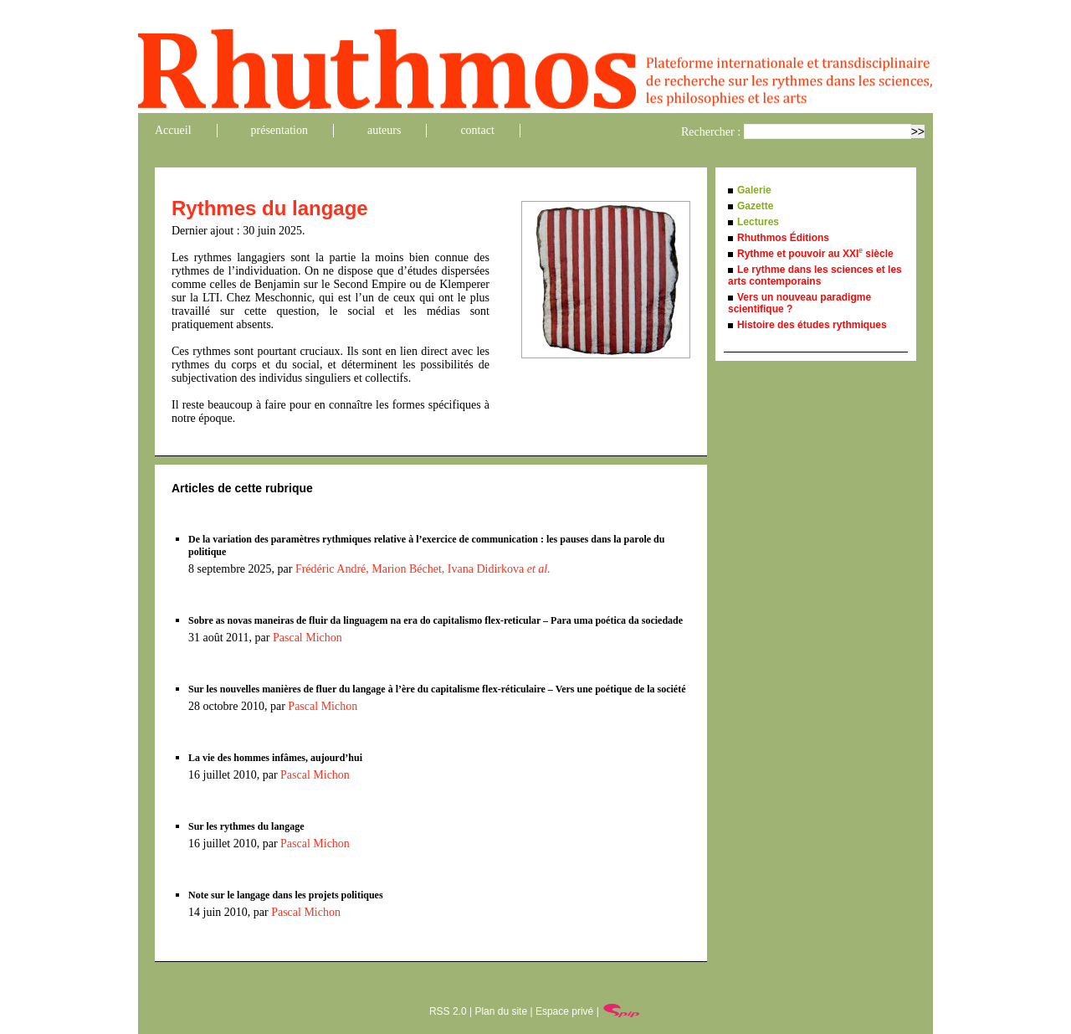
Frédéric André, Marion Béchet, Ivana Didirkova (423, 569)
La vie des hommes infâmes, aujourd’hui (275, 758)
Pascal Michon (307, 637)
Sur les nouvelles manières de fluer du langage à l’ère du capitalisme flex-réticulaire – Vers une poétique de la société (437, 689)
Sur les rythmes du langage (246, 826)
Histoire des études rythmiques (812, 325)
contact (477, 130)
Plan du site (500, 1011)
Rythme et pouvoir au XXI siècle (815, 254)
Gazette (755, 206)
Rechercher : (710, 132)
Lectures (758, 222)
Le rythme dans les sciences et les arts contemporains (815, 275)
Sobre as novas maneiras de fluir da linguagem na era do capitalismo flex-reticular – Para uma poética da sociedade (435, 620)
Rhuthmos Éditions (783, 238)
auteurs (384, 130)
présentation (279, 130)
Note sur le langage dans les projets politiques (285, 895)
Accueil (173, 130)
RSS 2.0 (448, 1011)
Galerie (754, 190)
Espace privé (564, 1011)
